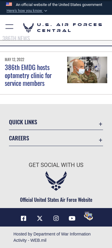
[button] (27, 11)
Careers (19, 138)
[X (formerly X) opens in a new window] (39, 218)
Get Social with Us (56, 165)
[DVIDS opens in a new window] (88, 216)
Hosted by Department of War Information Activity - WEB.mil (52, 237)
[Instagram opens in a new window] (56, 218)
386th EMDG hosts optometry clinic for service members (28, 75)
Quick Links (23, 121)
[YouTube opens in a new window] (72, 218)
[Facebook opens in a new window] (23, 218)
